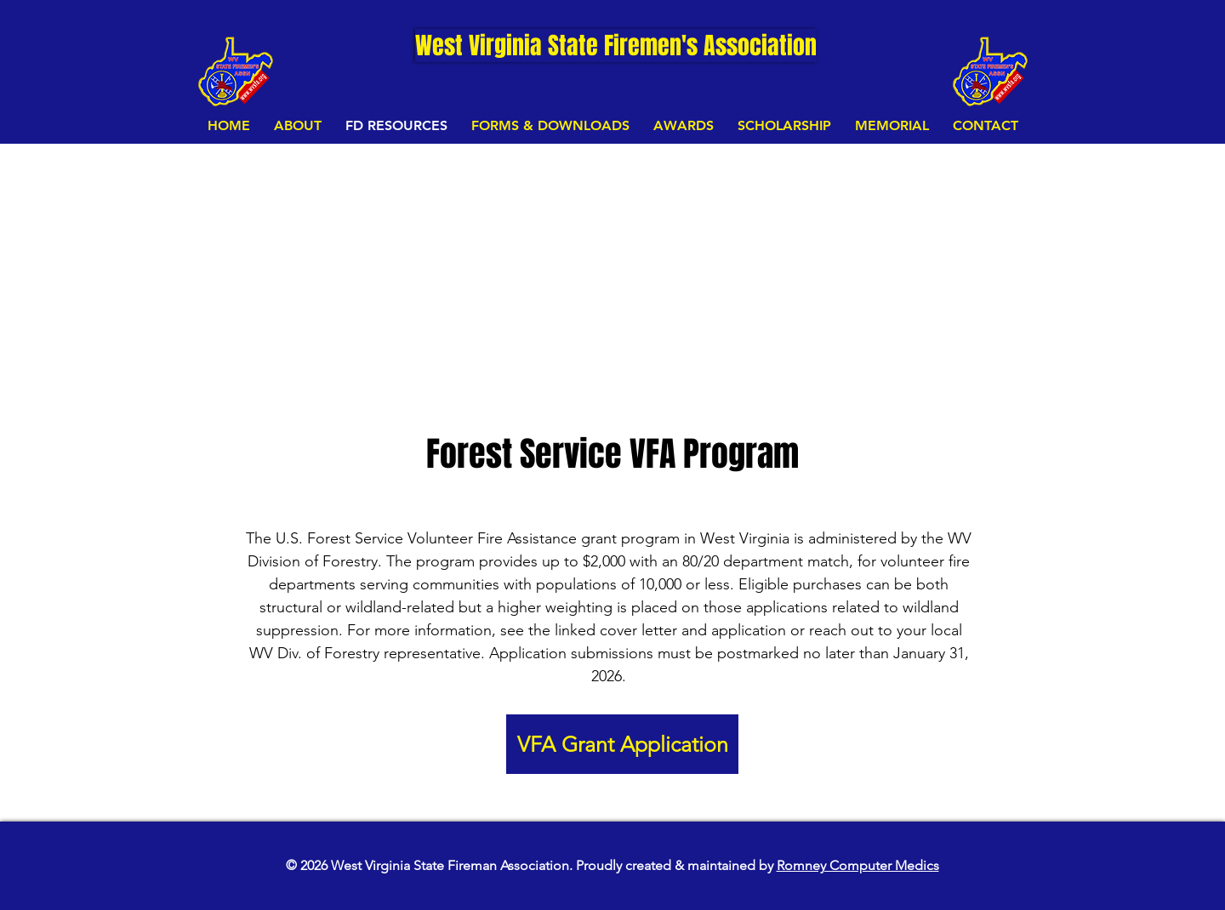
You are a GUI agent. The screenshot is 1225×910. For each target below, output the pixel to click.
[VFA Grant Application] (622, 744)
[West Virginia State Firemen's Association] (616, 45)
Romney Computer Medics (858, 865)
